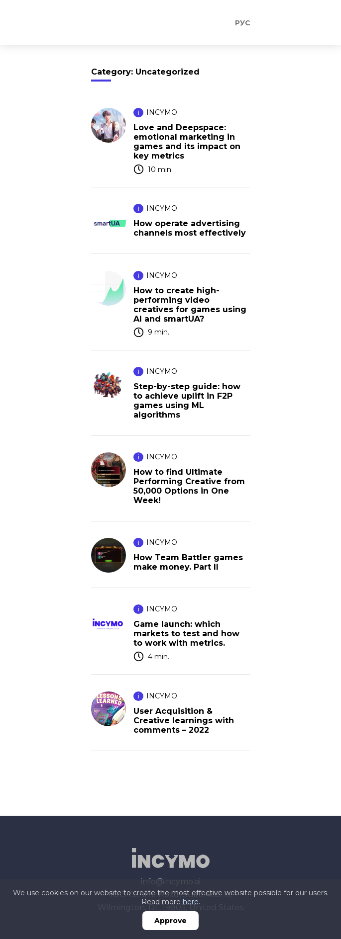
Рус (242, 22)
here (191, 901)
